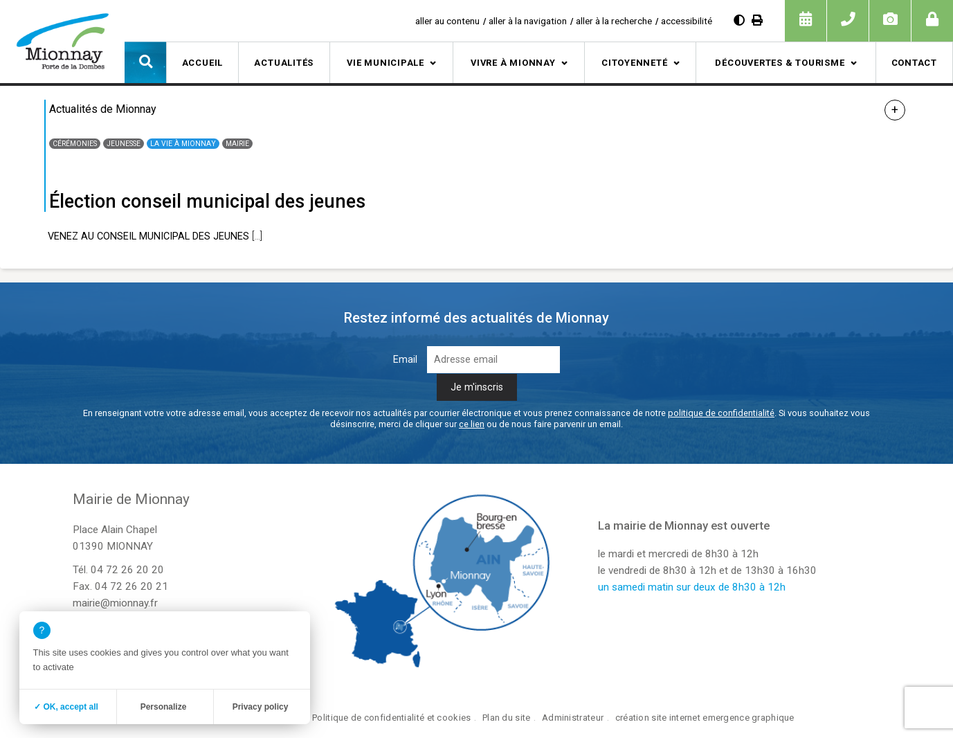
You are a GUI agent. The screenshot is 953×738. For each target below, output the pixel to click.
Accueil (202, 62)
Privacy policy (261, 707)
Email (405, 360)
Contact (914, 62)
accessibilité (686, 20)
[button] (145, 62)
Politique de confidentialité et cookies (391, 717)
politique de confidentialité (721, 413)
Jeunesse (123, 143)
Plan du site (506, 717)
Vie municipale (385, 62)
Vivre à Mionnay (513, 62)
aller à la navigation (528, 20)
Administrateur (572, 717)
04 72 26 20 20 (127, 570)
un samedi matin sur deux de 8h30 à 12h (692, 587)
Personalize (163, 707)
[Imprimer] (757, 20)
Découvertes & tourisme (779, 62)
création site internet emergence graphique (705, 717)
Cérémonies (75, 143)
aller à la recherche (614, 20)
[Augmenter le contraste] (739, 20)
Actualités (284, 62)
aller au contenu (447, 20)
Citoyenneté (634, 62)
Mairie (237, 143)
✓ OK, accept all (66, 707)
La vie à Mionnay (183, 143)
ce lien (471, 424)
